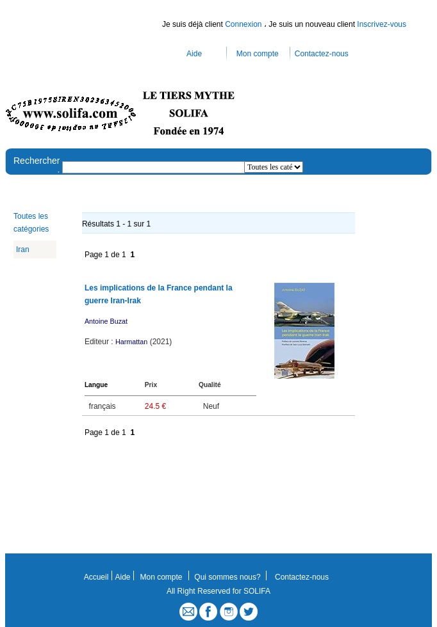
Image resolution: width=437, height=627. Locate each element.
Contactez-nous (322, 53)
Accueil (96, 577)
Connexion (244, 24)
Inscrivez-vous (381, 24)
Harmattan (131, 341)
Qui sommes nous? (227, 577)
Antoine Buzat (106, 321)
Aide (194, 53)
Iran (22, 249)
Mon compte (257, 53)
